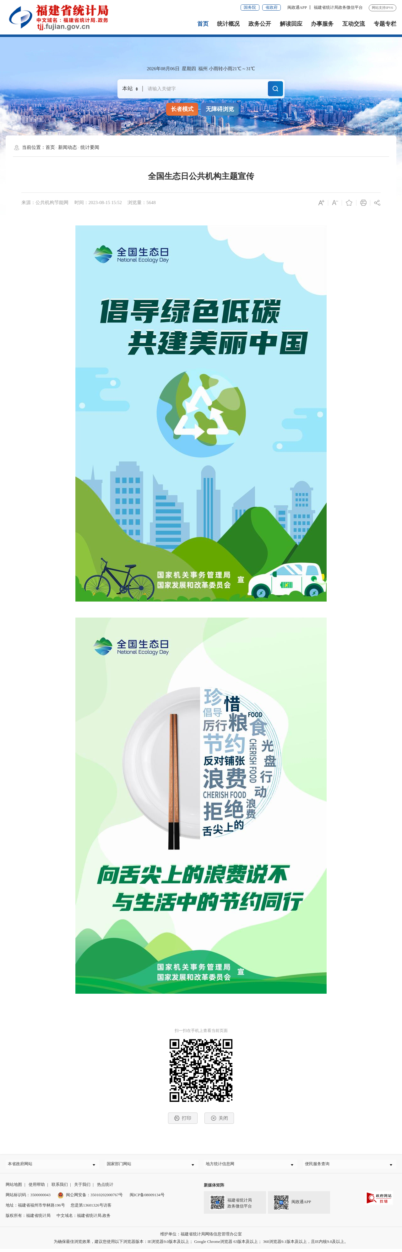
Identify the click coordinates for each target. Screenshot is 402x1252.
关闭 (219, 1118)
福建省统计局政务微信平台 (338, 7)
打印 (182, 1118)
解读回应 (291, 24)
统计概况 (228, 24)
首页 (203, 24)
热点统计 (105, 1187)
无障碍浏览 (220, 109)
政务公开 (259, 24)
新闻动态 (67, 147)
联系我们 (60, 1187)
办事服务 (322, 24)
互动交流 (353, 24)
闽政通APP (297, 7)
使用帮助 (37, 1187)
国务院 (250, 7)
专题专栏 (385, 24)
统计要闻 (89, 147)
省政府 (271, 7)
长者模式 (182, 109)
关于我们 (82, 1187)
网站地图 (14, 1187)
